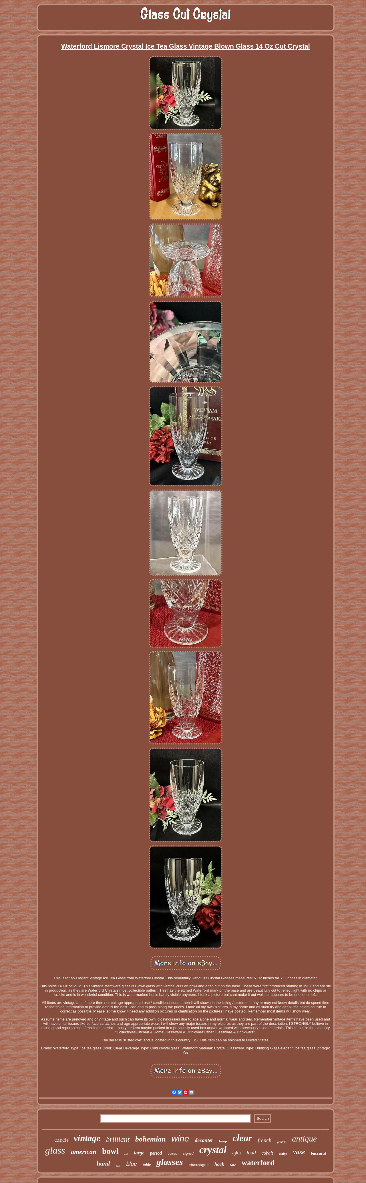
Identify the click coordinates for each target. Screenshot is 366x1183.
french (264, 1140)
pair (118, 1165)
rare (233, 1165)
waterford (258, 1162)
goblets (281, 1142)
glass (55, 1150)
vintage (87, 1138)
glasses (169, 1162)
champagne (199, 1165)
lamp (223, 1141)
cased (172, 1153)
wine (180, 1138)
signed (188, 1153)
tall (126, 1154)
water (283, 1154)
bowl (110, 1151)
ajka (236, 1153)
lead (251, 1153)
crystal (212, 1150)
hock (219, 1164)
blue (131, 1164)
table (147, 1165)
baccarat (318, 1153)
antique (304, 1138)
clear (242, 1138)
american (83, 1152)
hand (103, 1163)
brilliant (118, 1139)
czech (61, 1139)
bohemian (150, 1139)
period (156, 1153)
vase (299, 1152)
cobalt (267, 1153)
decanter (204, 1140)
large (139, 1153)
